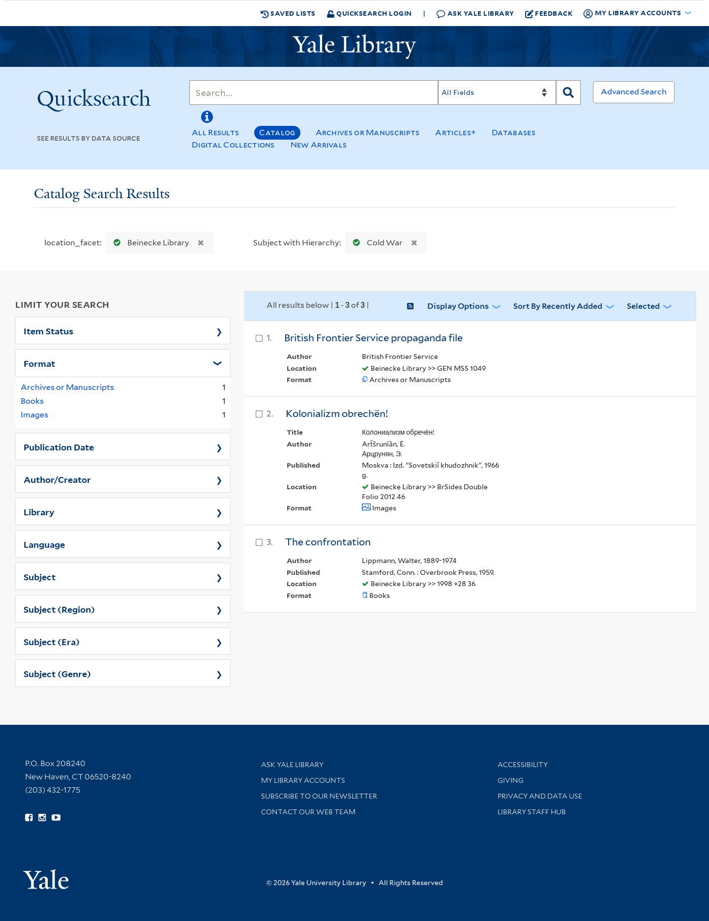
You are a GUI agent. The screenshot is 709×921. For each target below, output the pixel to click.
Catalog (277, 132)
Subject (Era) (52, 641)
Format (39, 363)
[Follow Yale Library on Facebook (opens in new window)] (28, 817)
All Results (215, 132)
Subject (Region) (59, 609)
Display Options (458, 306)
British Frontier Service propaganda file (373, 338)
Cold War (375, 242)
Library (39, 511)
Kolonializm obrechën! (337, 413)
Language (44, 544)
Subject (40, 576)
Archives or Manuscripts (368, 132)
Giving (511, 780)
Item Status (48, 330)
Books (32, 401)
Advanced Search (634, 91)
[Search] (313, 92)
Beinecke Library (149, 242)
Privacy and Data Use (540, 796)
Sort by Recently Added (557, 306)
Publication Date (59, 446)
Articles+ (455, 132)
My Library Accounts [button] (632, 13)
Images (34, 414)
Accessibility (523, 765)
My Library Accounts (303, 780)
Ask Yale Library (475, 13)
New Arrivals (319, 144)
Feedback (549, 13)
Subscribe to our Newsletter (319, 796)
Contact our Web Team (308, 812)
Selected (643, 306)
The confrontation (328, 542)
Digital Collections (233, 144)
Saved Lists (288, 13)
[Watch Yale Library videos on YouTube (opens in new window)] (56, 817)
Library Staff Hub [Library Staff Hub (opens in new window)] (532, 812)
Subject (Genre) (57, 673)
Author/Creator (57, 479)
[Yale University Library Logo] (354, 46)
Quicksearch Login (369, 13)
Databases (513, 132)
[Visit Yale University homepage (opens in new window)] (46, 876)
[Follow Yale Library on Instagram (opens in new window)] (42, 817)
